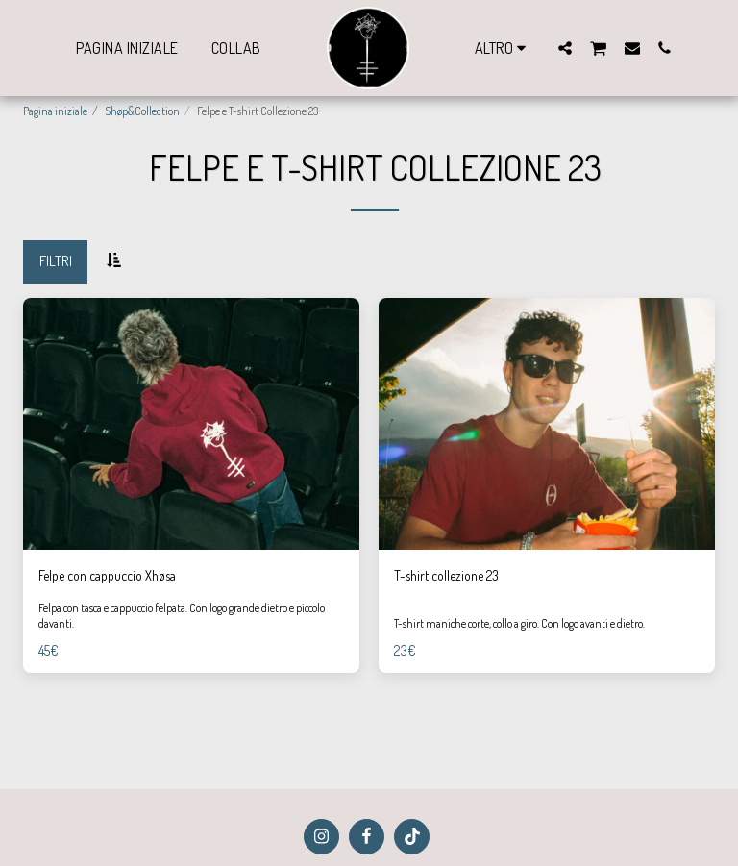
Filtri (55, 261)
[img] (191, 424)
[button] (565, 47)
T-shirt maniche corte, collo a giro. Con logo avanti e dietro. (521, 624)
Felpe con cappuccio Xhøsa (116, 575)
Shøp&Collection (142, 111)
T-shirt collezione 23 (452, 575)
